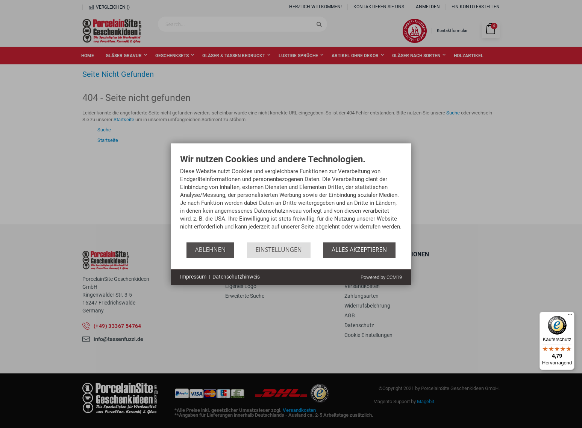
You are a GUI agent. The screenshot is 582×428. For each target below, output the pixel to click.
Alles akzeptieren (359, 249)
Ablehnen (210, 249)
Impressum (193, 277)
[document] (291, 198)
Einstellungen (279, 249)
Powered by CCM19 (381, 277)
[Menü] (569, 316)
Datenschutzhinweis (236, 277)
